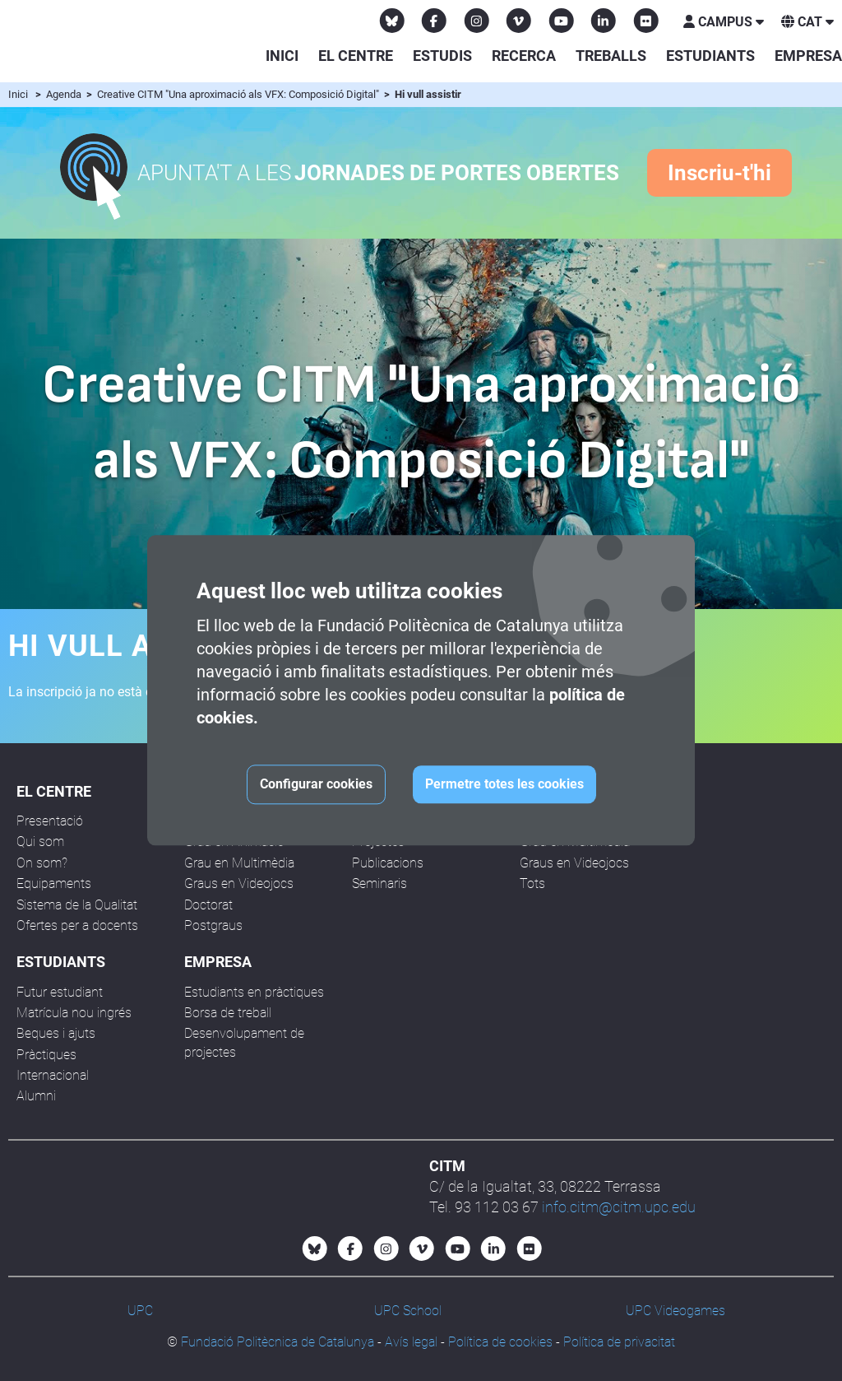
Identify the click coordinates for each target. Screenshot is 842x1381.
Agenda (65, 94)
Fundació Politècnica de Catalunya (277, 1342)
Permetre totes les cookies (504, 785)
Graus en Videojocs (239, 883)
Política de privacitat (619, 1342)
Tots (532, 883)
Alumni (36, 1096)
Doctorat (208, 905)
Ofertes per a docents (77, 925)
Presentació (49, 821)
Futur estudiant (59, 992)
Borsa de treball (227, 1013)
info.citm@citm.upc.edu (619, 1207)
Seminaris (379, 883)
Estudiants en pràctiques (254, 992)
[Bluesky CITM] (392, 20)
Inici (282, 55)
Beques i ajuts (55, 1033)
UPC (140, 1310)
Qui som (40, 841)
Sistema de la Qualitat (76, 905)
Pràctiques (46, 1054)
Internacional (52, 1075)
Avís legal (411, 1342)
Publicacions (387, 863)
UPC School (408, 1310)
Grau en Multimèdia (239, 863)
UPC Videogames (675, 1310)
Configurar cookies (316, 785)
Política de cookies (500, 1342)
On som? (41, 863)
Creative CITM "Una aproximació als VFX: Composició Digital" (239, 94)
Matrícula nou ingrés (74, 1013)
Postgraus (213, 925)
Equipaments (53, 883)
